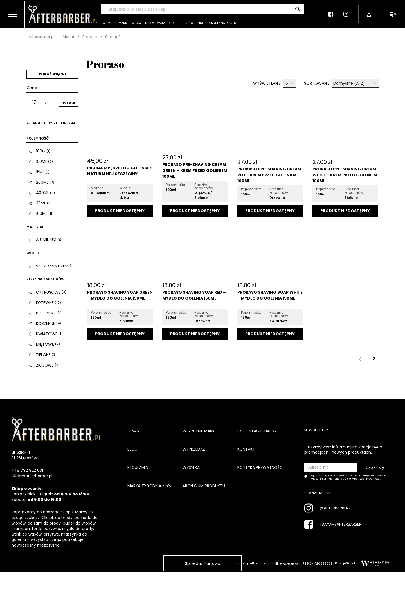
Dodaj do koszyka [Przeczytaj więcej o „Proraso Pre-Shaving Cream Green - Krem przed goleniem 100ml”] (195, 211)
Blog (132, 449)
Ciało (189, 23)
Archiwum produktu (204, 486)
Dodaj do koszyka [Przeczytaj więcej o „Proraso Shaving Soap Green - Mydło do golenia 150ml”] (120, 334)
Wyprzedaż (194, 449)
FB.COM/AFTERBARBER (340, 524)
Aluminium (46, 239)
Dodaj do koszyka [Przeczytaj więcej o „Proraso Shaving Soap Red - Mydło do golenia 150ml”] (195, 334)
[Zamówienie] (355, 83)
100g (40, 151)
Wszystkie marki (115, 23)
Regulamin (137, 467)
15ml (40, 172)
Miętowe (45, 344)
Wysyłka (192, 467)
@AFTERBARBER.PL (336, 508)
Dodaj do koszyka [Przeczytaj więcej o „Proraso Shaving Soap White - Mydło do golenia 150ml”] (270, 334)
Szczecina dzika (52, 266)
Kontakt (246, 449)
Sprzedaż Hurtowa (202, 563)
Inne (200, 23)
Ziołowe (45, 365)
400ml (42, 192)
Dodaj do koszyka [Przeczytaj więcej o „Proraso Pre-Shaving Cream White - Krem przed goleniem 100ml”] (345, 211)
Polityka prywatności (261, 467)
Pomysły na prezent (223, 23)
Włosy (136, 23)
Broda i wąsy (155, 23)
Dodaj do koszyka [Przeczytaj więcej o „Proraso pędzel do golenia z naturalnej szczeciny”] (120, 211)
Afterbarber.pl (42, 36)
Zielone (43, 354)
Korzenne (45, 323)
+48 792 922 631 (27, 470)
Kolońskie (46, 313)
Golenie (175, 23)
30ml (41, 203)
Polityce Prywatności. (367, 478)
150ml (41, 161)
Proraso (89, 36)
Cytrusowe (48, 292)
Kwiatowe (46, 334)
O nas (133, 431)
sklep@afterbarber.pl (32, 476)
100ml (41, 213)
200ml (42, 182)
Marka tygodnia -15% (149, 486)
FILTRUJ (68, 122)
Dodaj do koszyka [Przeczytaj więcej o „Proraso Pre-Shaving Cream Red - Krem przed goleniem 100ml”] (270, 211)
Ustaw (68, 103)
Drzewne (45, 302)
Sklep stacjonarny (257, 431)
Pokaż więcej (52, 74)
